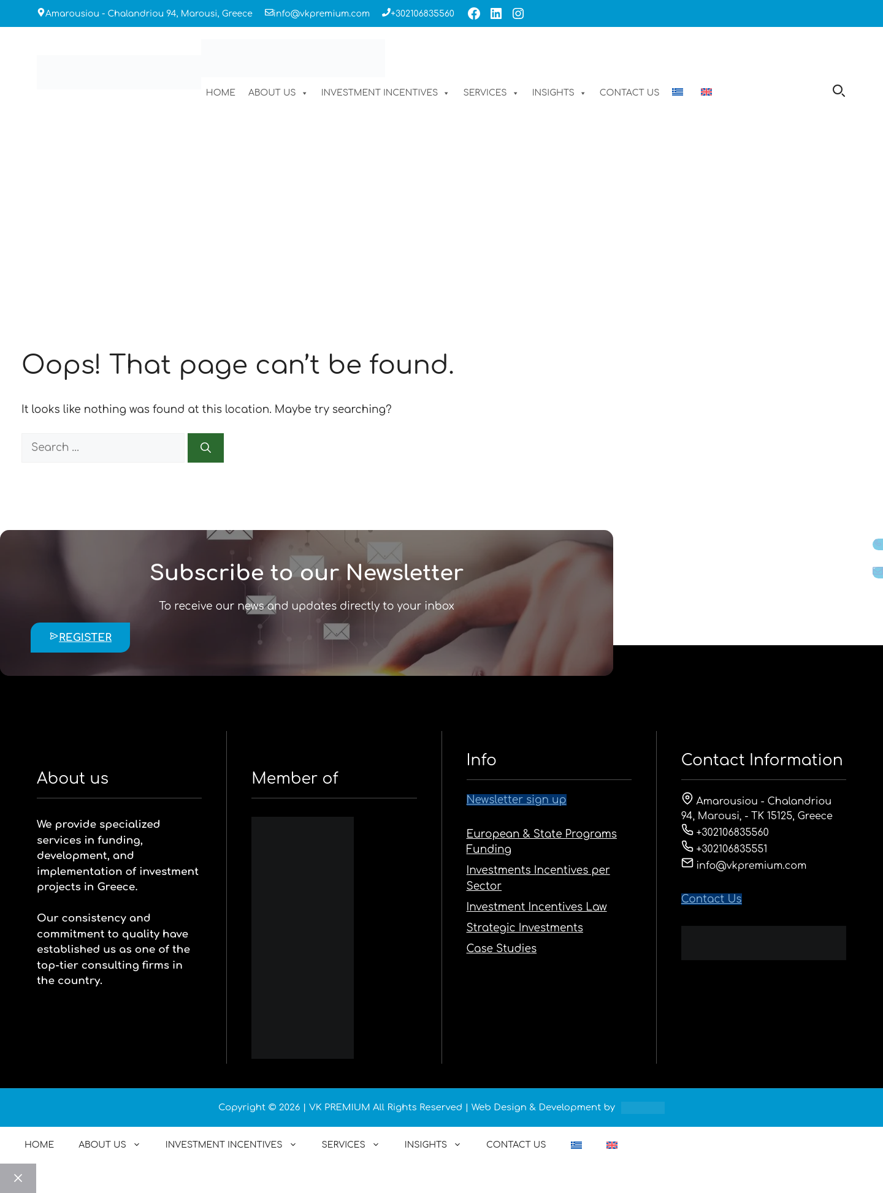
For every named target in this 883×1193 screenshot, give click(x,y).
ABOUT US (278, 93)
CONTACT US (630, 92)
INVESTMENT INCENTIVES (386, 93)
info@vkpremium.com (321, 13)
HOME (220, 92)
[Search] (206, 448)
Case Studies (502, 949)
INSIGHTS (559, 93)
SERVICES (491, 93)
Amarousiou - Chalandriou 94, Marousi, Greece (149, 13)
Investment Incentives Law (537, 907)
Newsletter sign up (517, 800)
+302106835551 (724, 849)
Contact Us (711, 899)
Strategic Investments (525, 928)
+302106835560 (422, 13)
